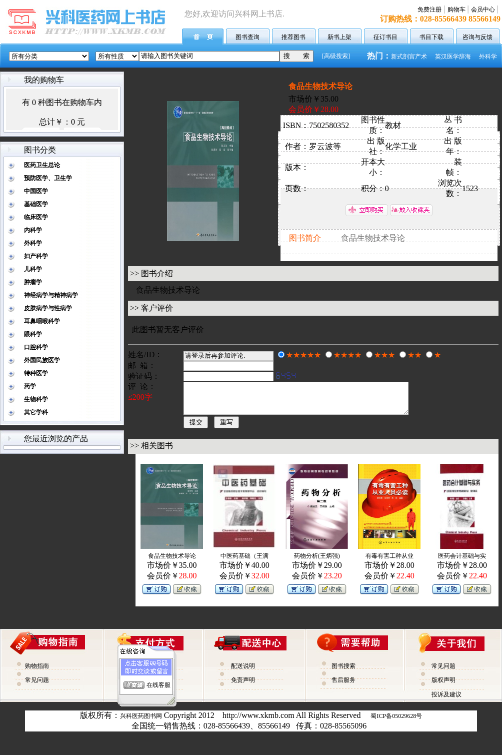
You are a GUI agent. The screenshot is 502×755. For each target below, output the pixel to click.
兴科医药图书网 (141, 721)
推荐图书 (294, 37)
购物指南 (37, 671)
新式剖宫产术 (409, 56)
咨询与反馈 (477, 37)
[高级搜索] (336, 56)
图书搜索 (344, 671)
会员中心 (483, 9)
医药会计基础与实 (462, 561)
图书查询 (248, 37)
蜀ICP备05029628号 (396, 721)
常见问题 (37, 685)
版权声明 (444, 685)
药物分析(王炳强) (317, 561)
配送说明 (243, 671)
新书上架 (340, 37)
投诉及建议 (447, 700)
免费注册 (430, 9)
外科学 (488, 56)
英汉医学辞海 (453, 56)
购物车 (457, 9)
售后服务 (344, 685)
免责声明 (243, 685)
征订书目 (386, 37)
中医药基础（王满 (244, 561)
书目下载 (432, 37)
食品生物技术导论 (172, 561)
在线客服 (158, 680)
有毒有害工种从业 (390, 561)
